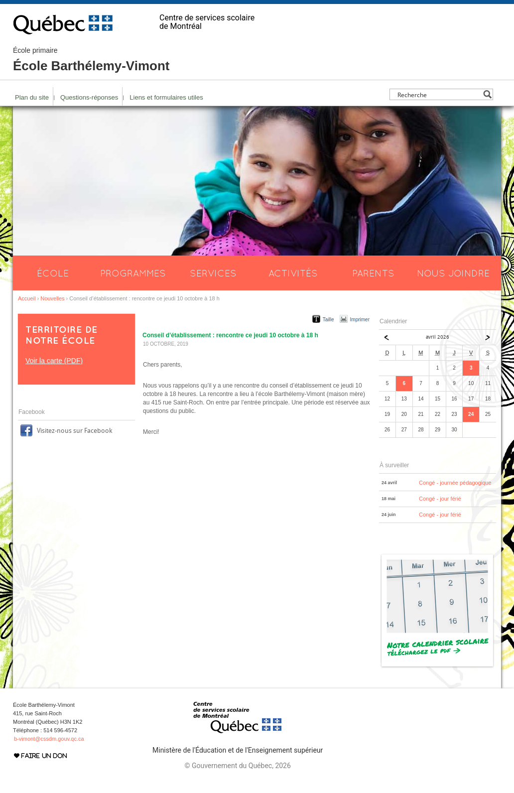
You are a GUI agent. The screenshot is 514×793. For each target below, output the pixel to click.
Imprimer (360, 319)
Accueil (26, 298)
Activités (293, 272)
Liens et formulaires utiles (166, 97)
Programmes (133, 272)
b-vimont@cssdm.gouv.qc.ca (49, 739)
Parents (373, 272)
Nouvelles (52, 298)
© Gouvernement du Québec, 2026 (237, 766)
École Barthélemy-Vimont (91, 59)
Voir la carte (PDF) (54, 361)
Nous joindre (453, 272)
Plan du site (32, 97)
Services (213, 272)
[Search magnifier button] (487, 94)
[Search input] (438, 94)
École (53, 272)
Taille (328, 319)
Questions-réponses (89, 97)
